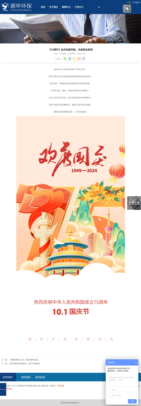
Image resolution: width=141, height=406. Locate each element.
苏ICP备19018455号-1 (70, 402)
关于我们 (53, 7)
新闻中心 (66, 7)
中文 (129, 2)
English (137, 2)
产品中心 (79, 7)
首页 (43, 7)
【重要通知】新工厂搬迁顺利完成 (23, 359)
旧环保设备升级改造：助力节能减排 (24, 363)
